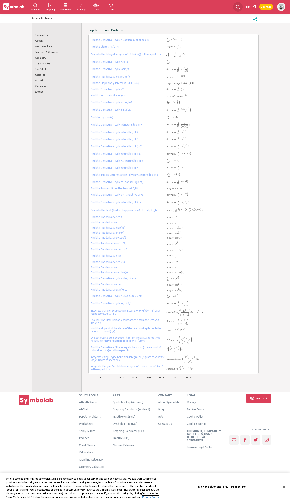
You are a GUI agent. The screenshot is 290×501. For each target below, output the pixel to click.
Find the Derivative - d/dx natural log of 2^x (116, 202)
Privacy (191, 402)
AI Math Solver (88, 402)
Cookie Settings (196, 423)
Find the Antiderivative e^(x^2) (108, 243)
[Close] (284, 487)
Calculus (40, 74)
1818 (121, 377)
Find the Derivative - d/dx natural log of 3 (114, 139)
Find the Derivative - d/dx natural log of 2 (114, 132)
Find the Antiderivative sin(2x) (108, 227)
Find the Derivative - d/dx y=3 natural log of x (117, 160)
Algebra (39, 40)
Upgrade (266, 6)
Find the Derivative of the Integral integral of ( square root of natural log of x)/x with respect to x (126, 349)
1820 (148, 377)
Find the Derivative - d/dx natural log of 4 (114, 167)
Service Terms (195, 409)
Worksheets (86, 423)
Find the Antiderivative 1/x (106, 255)
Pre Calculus (41, 69)
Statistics (40, 80)
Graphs (39, 91)
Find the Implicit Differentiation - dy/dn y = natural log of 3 (124, 174)
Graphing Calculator (91, 459)
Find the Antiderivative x (105, 267)
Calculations (41, 86)
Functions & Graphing (46, 52)
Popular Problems (90, 416)
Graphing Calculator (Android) (131, 409)
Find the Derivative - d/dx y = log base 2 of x (116, 295)
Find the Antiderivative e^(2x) (108, 262)
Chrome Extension (124, 445)
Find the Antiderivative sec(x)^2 (109, 249)
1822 (174, 377)
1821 (161, 377)
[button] (255, 21)
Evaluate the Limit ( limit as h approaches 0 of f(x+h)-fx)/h (124, 210)
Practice (84, 437)
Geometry (40, 57)
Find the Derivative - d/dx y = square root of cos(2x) (120, 39)
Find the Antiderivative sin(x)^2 (109, 289)
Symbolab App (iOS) (125, 423)
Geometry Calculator (92, 466)
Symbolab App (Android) (128, 402)
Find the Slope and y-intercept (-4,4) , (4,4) (115, 83)
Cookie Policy (195, 416)
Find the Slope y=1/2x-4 (105, 46)
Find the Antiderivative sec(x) (107, 284)
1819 (134, 377)
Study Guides (87, 430)
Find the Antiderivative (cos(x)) (108, 237)
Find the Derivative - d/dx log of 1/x (111, 303)
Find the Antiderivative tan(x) (107, 232)
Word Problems (43, 46)
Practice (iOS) (121, 437)
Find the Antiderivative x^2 (106, 222)
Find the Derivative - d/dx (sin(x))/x (111, 109)
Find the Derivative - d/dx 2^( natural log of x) (117, 182)
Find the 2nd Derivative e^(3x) (108, 95)
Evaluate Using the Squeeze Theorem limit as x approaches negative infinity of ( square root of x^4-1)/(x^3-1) (125, 339)
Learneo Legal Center (200, 447)
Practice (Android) (124, 416)
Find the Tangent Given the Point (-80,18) (114, 188)
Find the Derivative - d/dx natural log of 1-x (116, 153)
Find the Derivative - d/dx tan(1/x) (110, 69)
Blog (161, 409)
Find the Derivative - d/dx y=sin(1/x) (111, 102)
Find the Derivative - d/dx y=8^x (109, 61)
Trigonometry (42, 63)
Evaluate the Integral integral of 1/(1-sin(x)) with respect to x (126, 54)
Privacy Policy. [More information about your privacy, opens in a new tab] (150, 497)
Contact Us (165, 423)
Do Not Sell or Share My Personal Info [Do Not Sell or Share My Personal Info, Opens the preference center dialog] (222, 486)
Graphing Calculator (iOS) (128, 430)
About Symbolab (168, 402)
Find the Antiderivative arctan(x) (109, 272)
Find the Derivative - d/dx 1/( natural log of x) (117, 124)
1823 (188, 377)
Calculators (86, 452)
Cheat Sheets (87, 445)
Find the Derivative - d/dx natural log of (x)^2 (117, 146)
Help (161, 416)
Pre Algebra (41, 35)
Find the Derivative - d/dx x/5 (107, 89)
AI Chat (83, 409)
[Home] (36, 405)
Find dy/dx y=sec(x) (102, 117)
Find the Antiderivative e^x (106, 217)
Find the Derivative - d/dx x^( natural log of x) (117, 194)
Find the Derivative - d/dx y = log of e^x (113, 278)
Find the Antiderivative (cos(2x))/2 (110, 76)
